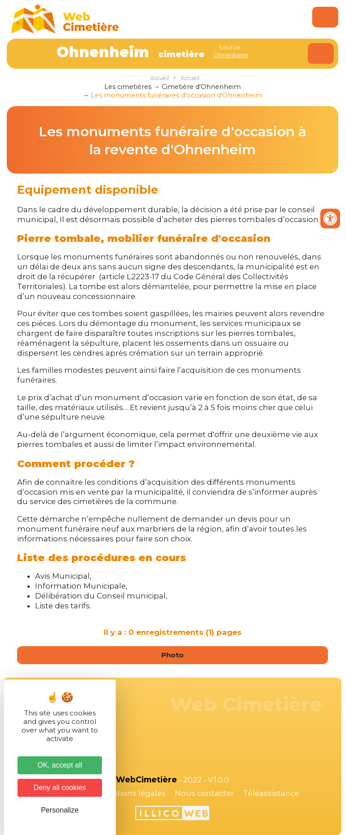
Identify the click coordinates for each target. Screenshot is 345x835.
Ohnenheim (230, 54)
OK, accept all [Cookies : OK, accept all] (59, 765)
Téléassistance (271, 793)
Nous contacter (204, 793)
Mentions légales (133, 793)
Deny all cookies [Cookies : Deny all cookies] (60, 787)
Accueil (159, 78)
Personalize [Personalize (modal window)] (60, 810)
